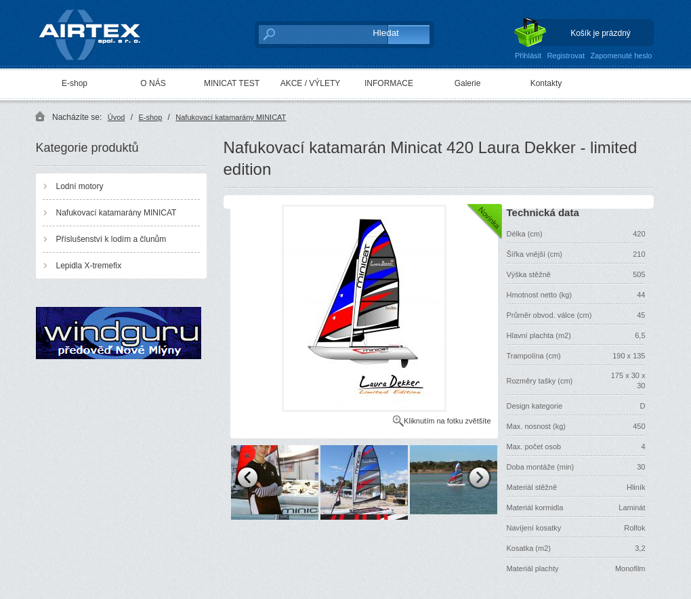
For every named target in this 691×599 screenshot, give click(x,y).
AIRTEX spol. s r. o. (99, 31)
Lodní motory (80, 186)
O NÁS (152, 83)
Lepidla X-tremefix (89, 265)
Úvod (116, 117)
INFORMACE (388, 83)
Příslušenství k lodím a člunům (111, 239)
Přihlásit (528, 55)
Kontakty (546, 83)
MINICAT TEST (231, 83)
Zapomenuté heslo (621, 55)
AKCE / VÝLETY (310, 83)
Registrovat (566, 55)
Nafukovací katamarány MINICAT (230, 117)
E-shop (74, 83)
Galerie (468, 83)
